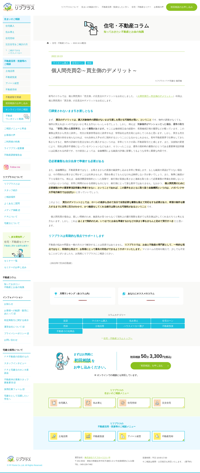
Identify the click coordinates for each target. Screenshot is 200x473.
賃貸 (65, 321)
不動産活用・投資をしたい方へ (115, 7)
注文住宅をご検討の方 (17, 44)
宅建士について (12, 223)
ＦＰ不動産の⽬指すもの (16, 356)
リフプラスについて (70, 7)
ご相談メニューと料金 (15, 128)
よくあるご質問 (12, 203)
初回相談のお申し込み (182, 7)
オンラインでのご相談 (17, 109)
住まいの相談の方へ (90, 7)
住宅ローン (77, 63)
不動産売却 (11, 89)
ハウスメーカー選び (134, 326)
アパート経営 (12, 83)
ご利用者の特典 (12, 141)
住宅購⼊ (10, 26)
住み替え (133, 321)
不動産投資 (167, 326)
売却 (89, 63)
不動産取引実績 (13, 97)
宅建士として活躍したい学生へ (16, 397)
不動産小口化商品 (65, 331)
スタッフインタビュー (15, 363)
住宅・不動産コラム (62, 43)
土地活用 (99, 326)
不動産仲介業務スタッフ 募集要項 (16, 381)
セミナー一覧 (11, 261)
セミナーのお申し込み (15, 267)
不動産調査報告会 (13, 155)
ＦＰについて (11, 216)
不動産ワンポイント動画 (14, 117)
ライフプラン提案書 (14, 148)
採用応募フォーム (13, 389)
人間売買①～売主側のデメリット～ (155, 96)
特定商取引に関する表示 (16, 320)
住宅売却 (10, 38)
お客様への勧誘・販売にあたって (16, 312)
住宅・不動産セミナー (141, 7)
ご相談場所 (9, 197)
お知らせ (8, 304)
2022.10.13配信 (81, 43)
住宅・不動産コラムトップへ (118, 338)
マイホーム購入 (60, 63)
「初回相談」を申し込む (151, 366)
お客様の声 (159, 7)
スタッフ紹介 (11, 190)
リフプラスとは (12, 184)
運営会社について (13, 327)
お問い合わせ (11, 340)
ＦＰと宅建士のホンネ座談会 (16, 371)
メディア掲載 (11, 210)
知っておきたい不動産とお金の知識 (14, 285)
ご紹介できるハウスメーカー (15, 51)
